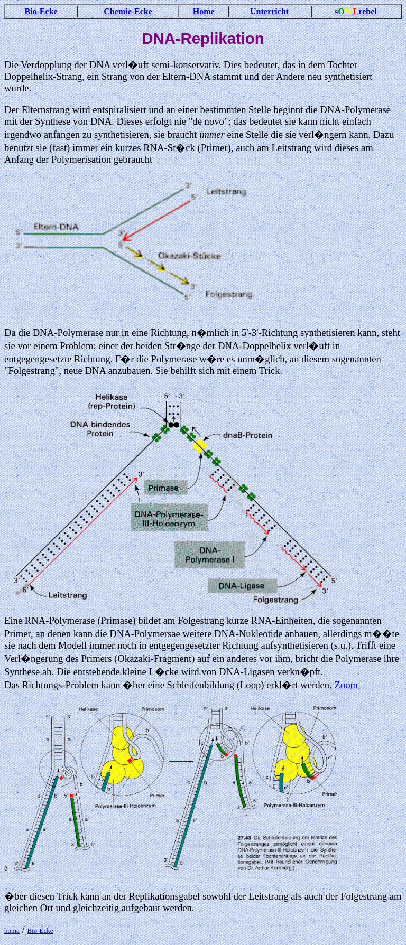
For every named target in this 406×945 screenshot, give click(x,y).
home (12, 930)
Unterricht (269, 11)
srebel (356, 11)
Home (204, 11)
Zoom (346, 684)
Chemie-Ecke (128, 11)
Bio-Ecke (40, 11)
